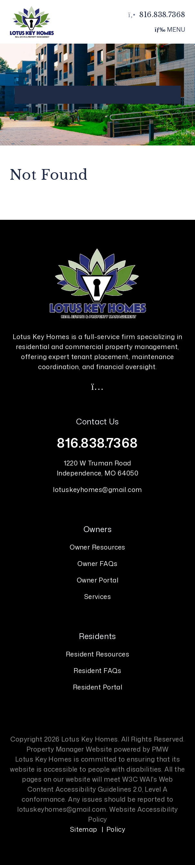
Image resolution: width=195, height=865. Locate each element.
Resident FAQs (97, 670)
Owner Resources (97, 546)
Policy (115, 829)
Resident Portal (97, 686)
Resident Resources (97, 653)
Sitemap (83, 829)
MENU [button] (170, 29)
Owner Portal (97, 579)
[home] (32, 21)
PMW (160, 748)
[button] (97, 386)
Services (97, 596)
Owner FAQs (97, 563)
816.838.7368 (162, 14)
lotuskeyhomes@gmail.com (97, 489)
